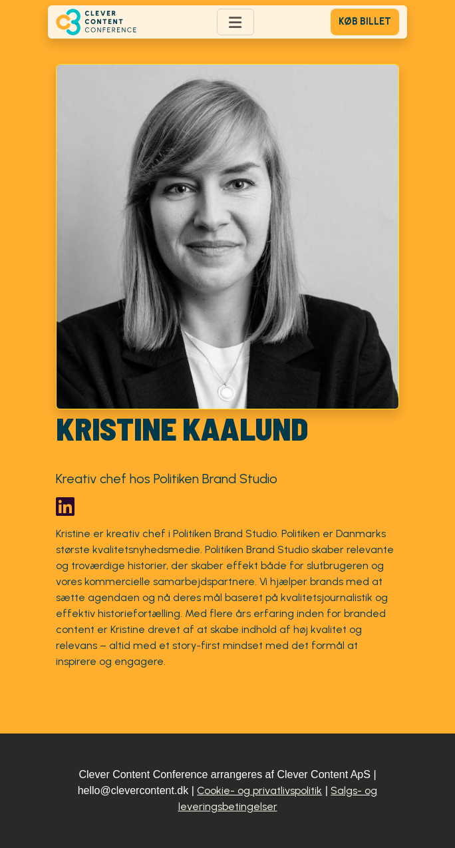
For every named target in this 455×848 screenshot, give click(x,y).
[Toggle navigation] (235, 22)
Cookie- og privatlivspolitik (259, 790)
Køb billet (365, 21)
